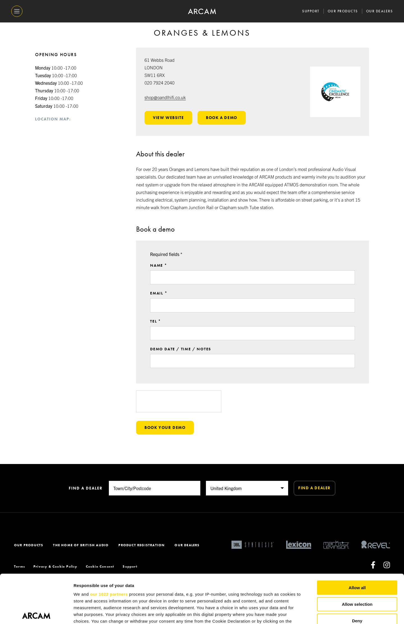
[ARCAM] (202, 11)
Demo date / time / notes (180, 355)
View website (168, 117)
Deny (357, 570)
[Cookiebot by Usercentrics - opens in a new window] (36, 613)
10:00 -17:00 (55, 67)
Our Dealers (379, 11)
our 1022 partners (109, 543)
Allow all (357, 537)
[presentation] (178, 408)
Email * (158, 300)
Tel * (155, 328)
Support (311, 11)
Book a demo (221, 117)
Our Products (343, 11)
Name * (158, 272)
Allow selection (357, 553)
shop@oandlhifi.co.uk (165, 97)
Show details (294, 613)
